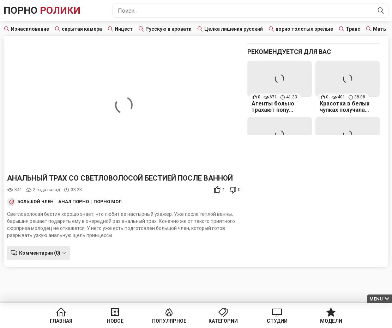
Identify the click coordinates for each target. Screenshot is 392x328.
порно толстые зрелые (304, 29)
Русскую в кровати (168, 29)
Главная (61, 321)
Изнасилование (30, 29)
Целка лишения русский (233, 29)
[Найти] (381, 10)
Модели (331, 321)
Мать (379, 29)
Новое (115, 321)
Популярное (169, 321)
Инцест (124, 29)
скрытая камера (82, 29)
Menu (376, 299)
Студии (277, 321)
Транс (353, 29)
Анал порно (73, 201)
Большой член (35, 201)
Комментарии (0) (39, 253)
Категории (223, 321)
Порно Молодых (115, 201)
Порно (42, 10)
